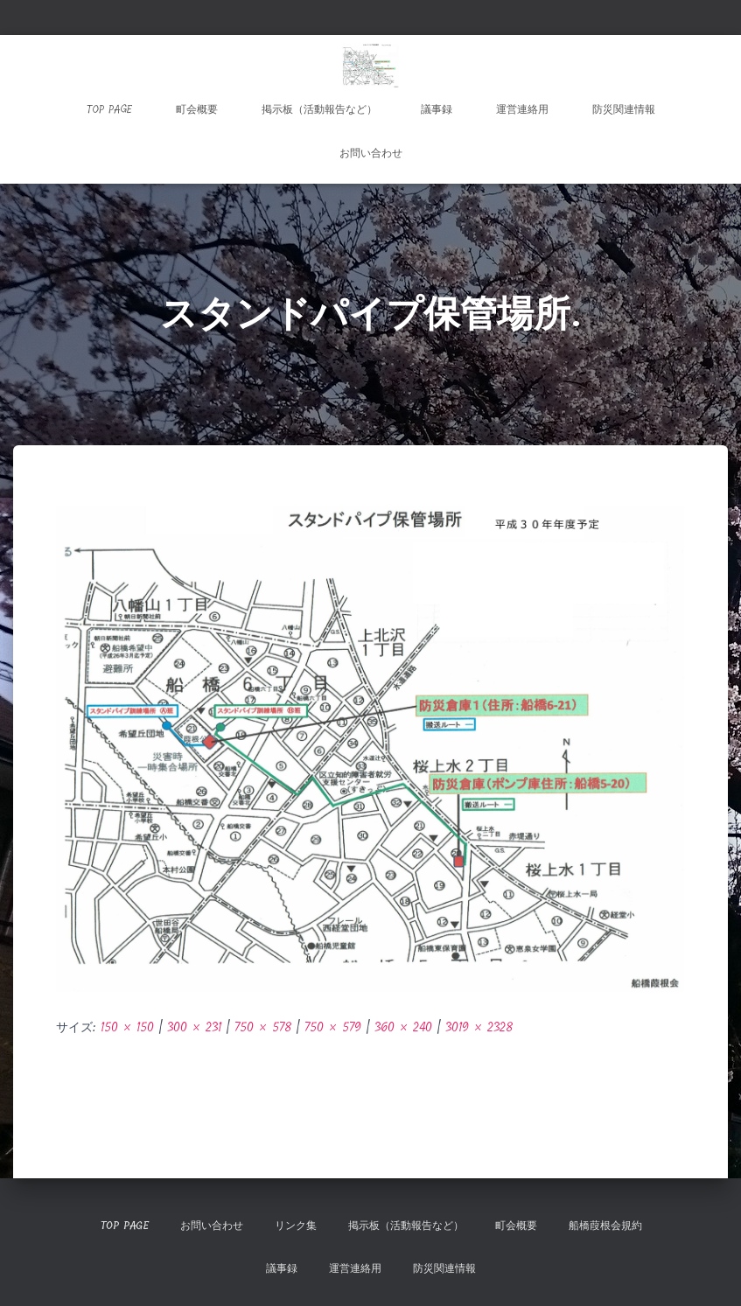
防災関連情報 (623, 109)
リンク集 (296, 1225)
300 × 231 (194, 1027)
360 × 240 (403, 1027)
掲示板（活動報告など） (319, 109)
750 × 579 (332, 1027)
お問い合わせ (370, 153)
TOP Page (109, 109)
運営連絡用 (522, 109)
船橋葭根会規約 (605, 1225)
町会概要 (197, 109)
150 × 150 (127, 1027)
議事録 (436, 109)
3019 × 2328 (479, 1027)
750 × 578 (262, 1027)
